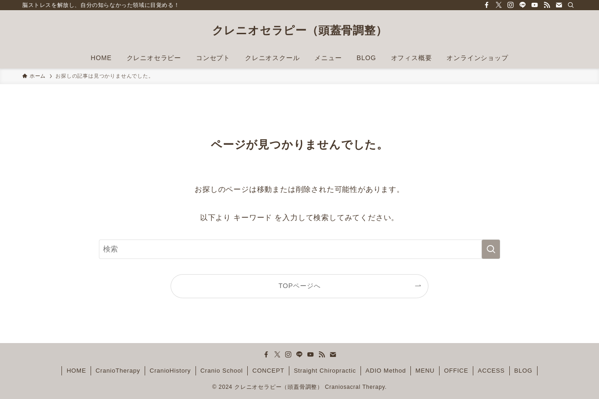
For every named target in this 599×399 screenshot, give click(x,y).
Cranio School (221, 370)
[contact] (559, 5)
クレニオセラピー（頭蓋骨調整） (299, 30)
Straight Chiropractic (325, 370)
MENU (425, 370)
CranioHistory (170, 370)
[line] (523, 5)
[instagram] (511, 5)
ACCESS (491, 370)
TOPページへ (300, 285)
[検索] (571, 5)
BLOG (523, 370)
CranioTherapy (118, 370)
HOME (76, 370)
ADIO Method (386, 370)
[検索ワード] (299, 249)
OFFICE (456, 370)
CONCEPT (268, 370)
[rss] (547, 5)
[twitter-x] (499, 5)
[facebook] (487, 5)
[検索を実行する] (491, 249)
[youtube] (535, 5)
